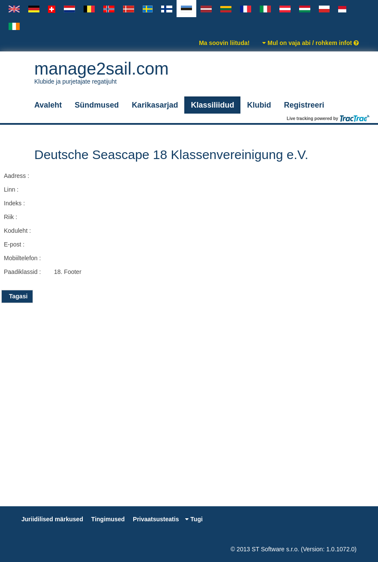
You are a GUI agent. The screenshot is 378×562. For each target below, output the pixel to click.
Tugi (193, 519)
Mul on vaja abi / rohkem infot (310, 42)
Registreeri (304, 105)
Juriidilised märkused (52, 519)
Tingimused (108, 519)
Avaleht (48, 105)
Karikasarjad (155, 105)
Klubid (259, 105)
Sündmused (97, 105)
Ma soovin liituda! (224, 42)
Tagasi (17, 296)
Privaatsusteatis (156, 519)
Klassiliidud (212, 105)
